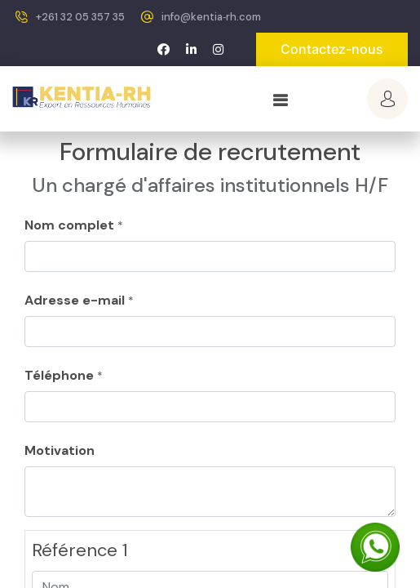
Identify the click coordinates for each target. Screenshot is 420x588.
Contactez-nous (332, 49)
